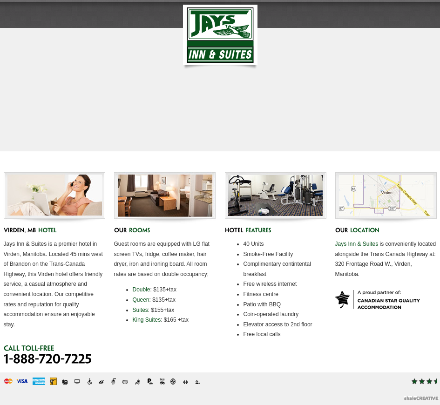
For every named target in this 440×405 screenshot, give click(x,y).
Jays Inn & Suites (357, 244)
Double (141, 289)
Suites (140, 310)
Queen (141, 300)
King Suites (147, 320)
